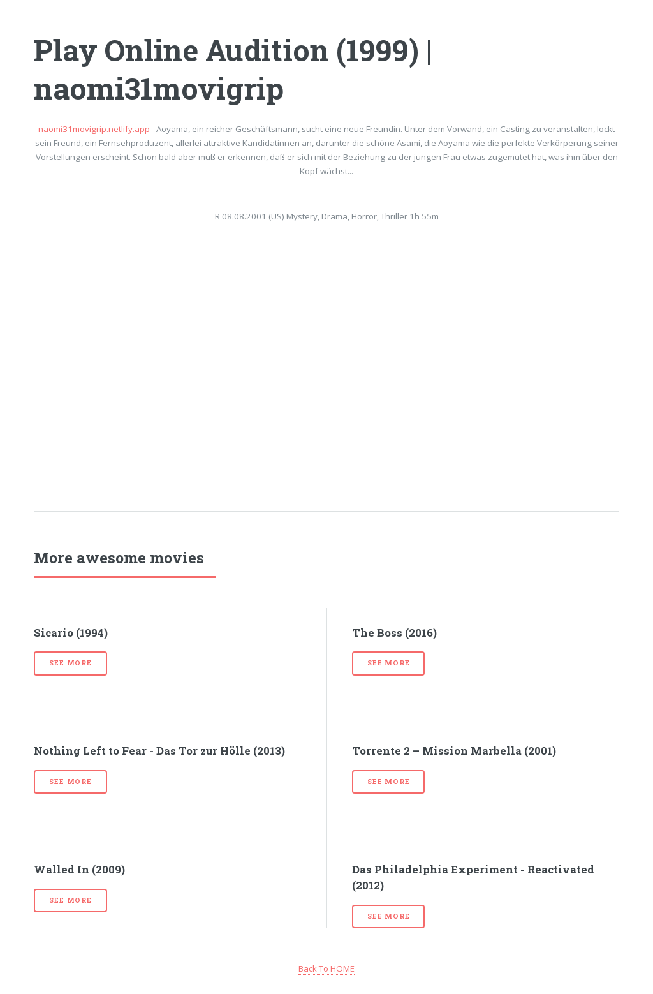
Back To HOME (326, 968)
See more (70, 662)
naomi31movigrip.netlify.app (94, 129)
